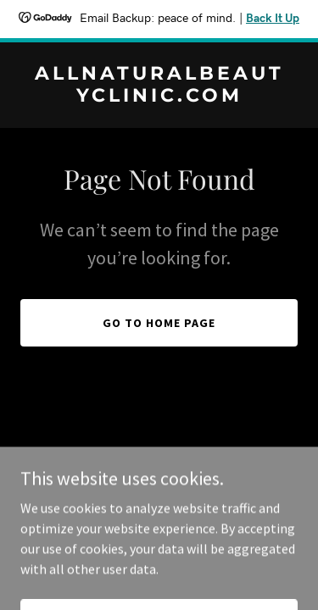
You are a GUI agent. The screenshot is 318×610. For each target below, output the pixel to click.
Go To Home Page (159, 322)
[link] (159, 96)
